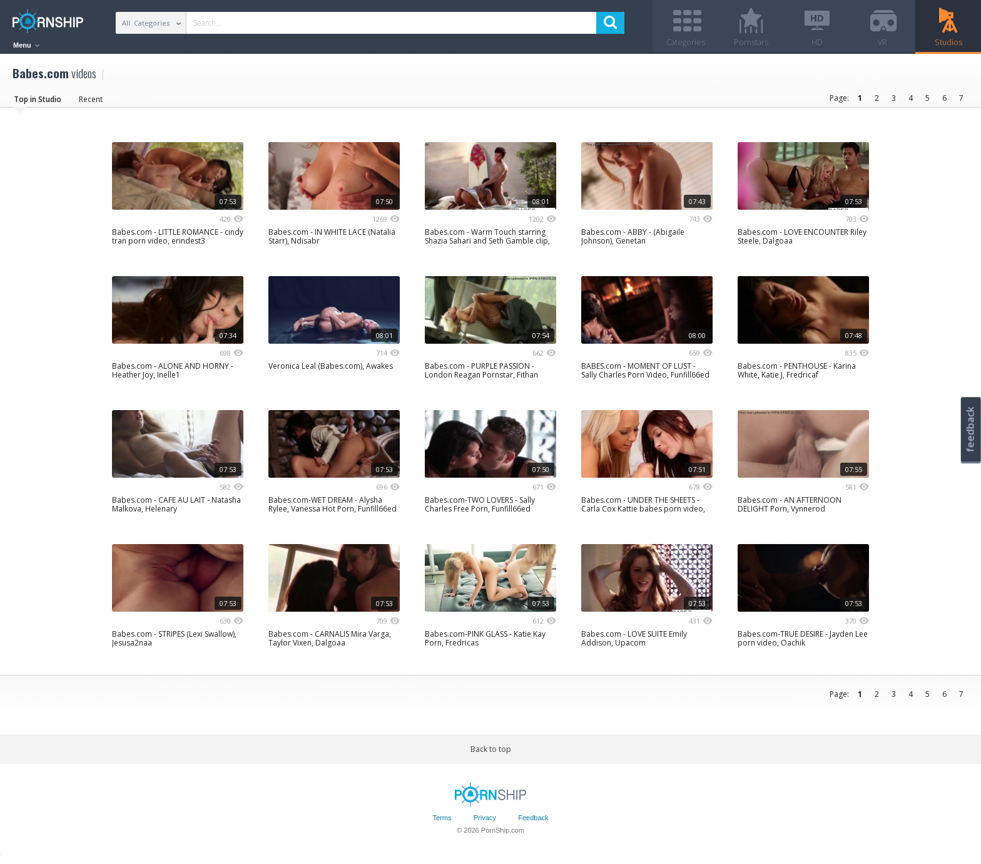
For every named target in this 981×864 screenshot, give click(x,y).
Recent (91, 103)
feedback (970, 429)
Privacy (485, 822)
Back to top (490, 753)
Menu (26, 45)
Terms (441, 822)
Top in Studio (37, 103)
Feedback (533, 822)
